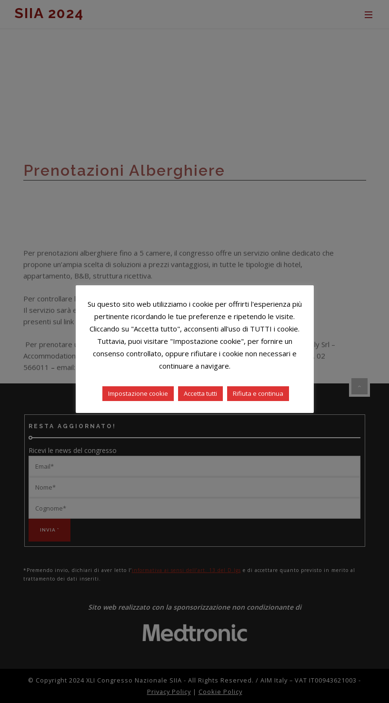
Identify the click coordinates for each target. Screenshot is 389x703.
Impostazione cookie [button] (138, 393)
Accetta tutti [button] (200, 393)
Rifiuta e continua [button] (258, 393)
